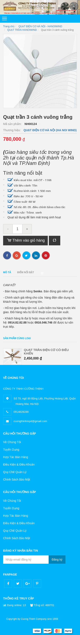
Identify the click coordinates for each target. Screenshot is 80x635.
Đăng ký (57, 559)
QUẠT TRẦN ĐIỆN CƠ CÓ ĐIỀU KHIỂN (46, 351)
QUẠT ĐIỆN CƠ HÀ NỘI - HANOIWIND (40, 26)
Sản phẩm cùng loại (17, 338)
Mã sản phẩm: (12, 124)
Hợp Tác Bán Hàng (15, 457)
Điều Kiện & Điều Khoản (19, 464)
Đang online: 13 (14, 605)
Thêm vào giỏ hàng (25, 240)
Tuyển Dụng (11, 449)
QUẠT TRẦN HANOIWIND (22, 29)
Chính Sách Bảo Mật (16, 479)
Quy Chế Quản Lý (15, 472)
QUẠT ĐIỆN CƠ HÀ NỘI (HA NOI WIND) (49, 130)
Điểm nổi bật (25, 272)
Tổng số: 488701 (42, 605)
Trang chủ (8, 26)
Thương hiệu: (12, 130)
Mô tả (7, 272)
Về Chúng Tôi (12, 442)
